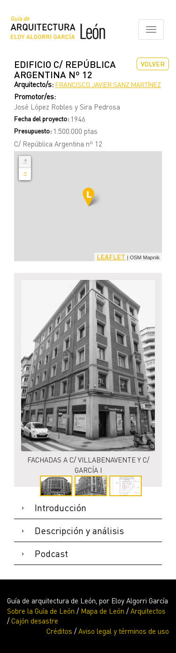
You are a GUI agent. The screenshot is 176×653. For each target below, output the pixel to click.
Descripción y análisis (79, 530)
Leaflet (111, 257)
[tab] (88, 508)
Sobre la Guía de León (41, 611)
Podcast (51, 553)
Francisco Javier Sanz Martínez (108, 84)
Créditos (59, 631)
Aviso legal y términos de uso (123, 631)
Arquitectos (148, 611)
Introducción (60, 508)
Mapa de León (102, 611)
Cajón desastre (34, 620)
